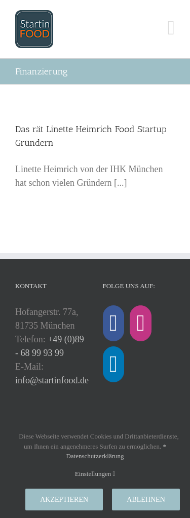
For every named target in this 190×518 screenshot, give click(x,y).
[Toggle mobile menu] (171, 28)
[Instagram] (140, 323)
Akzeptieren (64, 499)
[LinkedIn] (113, 364)
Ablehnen (146, 499)
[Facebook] (113, 323)
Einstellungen (95, 473)
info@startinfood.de (52, 380)
